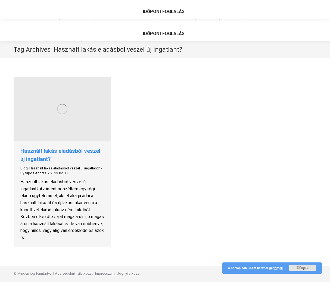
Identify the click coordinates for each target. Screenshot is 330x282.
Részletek (276, 267)
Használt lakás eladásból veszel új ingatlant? (64, 168)
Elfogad (303, 268)
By (33, 173)
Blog (24, 168)
